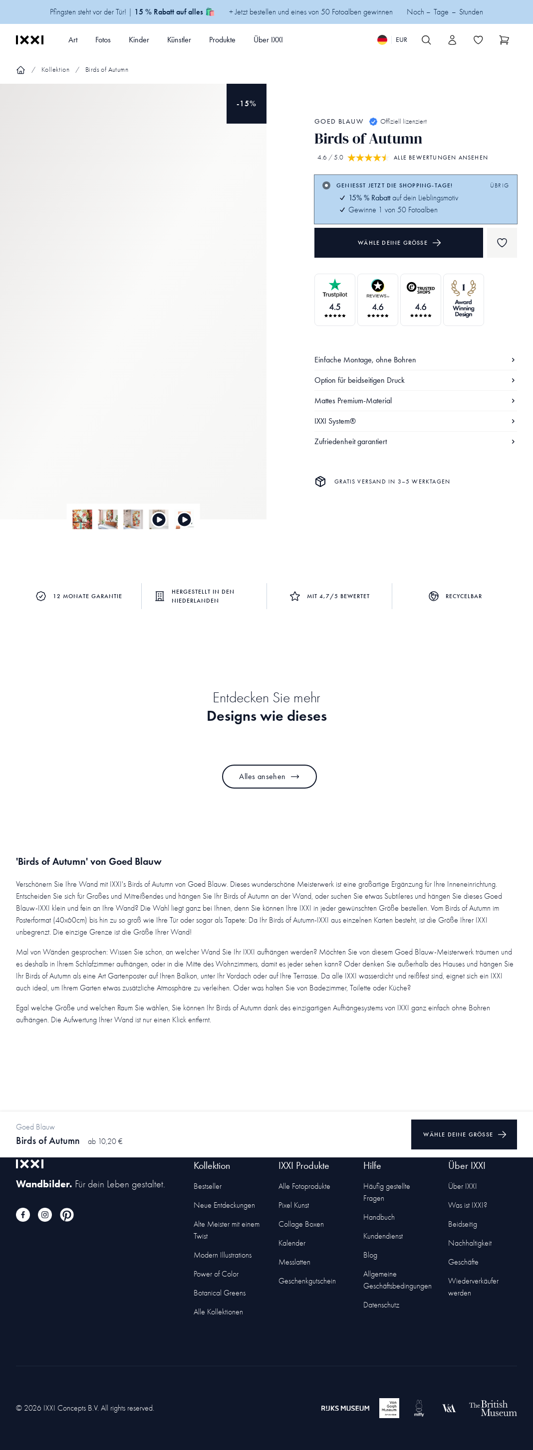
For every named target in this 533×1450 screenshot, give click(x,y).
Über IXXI (268, 39)
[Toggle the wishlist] (478, 40)
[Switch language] (392, 40)
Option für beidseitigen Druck (415, 380)
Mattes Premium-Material (415, 400)
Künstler (179, 39)
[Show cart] (504, 40)
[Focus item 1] (133, 310)
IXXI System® (415, 421)
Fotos (103, 39)
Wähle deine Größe (400, 243)
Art (72, 39)
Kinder (139, 39)
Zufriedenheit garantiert (415, 441)
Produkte (222, 39)
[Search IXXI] (426, 40)
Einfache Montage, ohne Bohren (415, 359)
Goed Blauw (338, 121)
